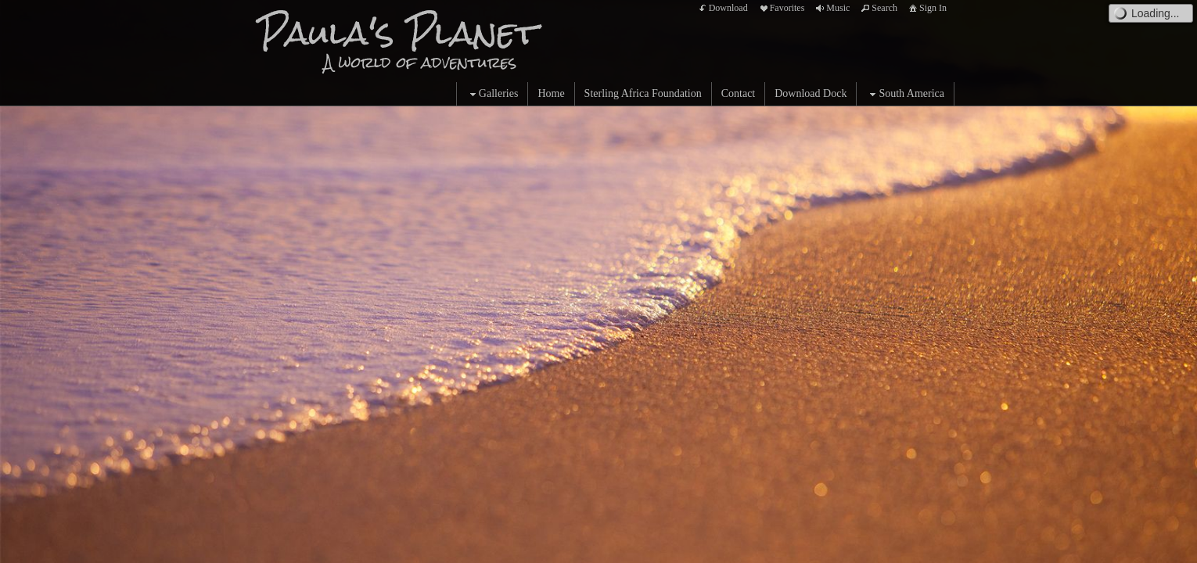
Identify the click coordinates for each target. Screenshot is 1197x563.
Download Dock (811, 93)
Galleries (492, 94)
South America (905, 94)
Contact (738, 93)
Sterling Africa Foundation (643, 93)
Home (550, 93)
